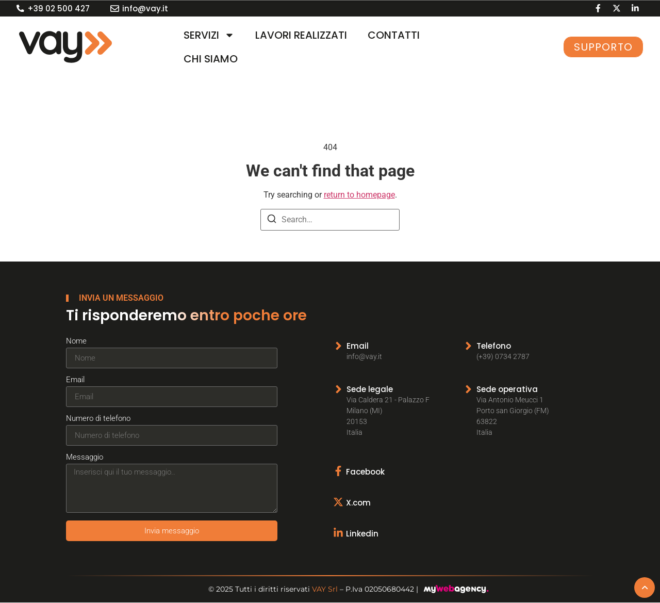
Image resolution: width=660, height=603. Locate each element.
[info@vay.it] (114, 8)
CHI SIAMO (211, 59)
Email (75, 380)
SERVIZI (209, 35)
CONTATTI (394, 35)
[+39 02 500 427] (20, 8)
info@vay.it (145, 8)
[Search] (271, 220)
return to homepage (359, 195)
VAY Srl (325, 589)
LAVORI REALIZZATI (301, 35)
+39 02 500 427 (58, 8)
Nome (76, 341)
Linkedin (364, 532)
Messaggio (84, 457)
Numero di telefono (98, 419)
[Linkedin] (340, 532)
